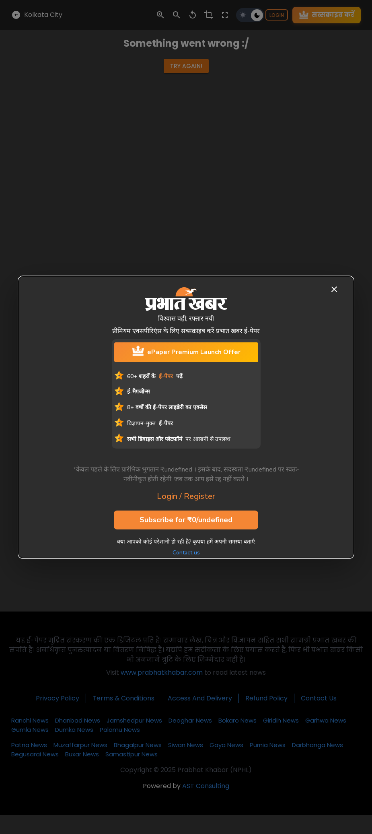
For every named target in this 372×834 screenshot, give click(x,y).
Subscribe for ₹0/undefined (186, 520)
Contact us (186, 552)
